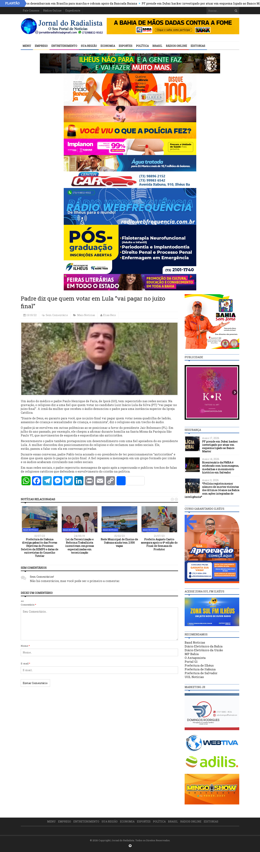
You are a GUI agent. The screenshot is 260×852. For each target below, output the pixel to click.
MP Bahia (192, 654)
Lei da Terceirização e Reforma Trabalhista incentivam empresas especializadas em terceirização (79, 546)
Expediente (72, 10)
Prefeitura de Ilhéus (199, 665)
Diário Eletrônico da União (204, 650)
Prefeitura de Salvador (201, 673)
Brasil (157, 46)
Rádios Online (52, 10)
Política (142, 46)
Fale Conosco (31, 10)
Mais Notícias (86, 315)
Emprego (41, 46)
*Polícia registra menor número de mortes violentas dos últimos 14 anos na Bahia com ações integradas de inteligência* (212, 490)
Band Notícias (195, 642)
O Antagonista (195, 658)
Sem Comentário (57, 315)
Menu (27, 46)
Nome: (25, 645)
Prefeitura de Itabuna (200, 669)
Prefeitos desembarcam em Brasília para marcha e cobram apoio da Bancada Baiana (79, 3)
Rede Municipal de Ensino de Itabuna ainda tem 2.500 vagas (119, 543)
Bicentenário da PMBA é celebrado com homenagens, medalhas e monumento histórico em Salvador (220, 467)
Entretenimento (64, 46)
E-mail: (25, 663)
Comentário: (28, 604)
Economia (108, 46)
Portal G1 (191, 661)
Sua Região (89, 46)
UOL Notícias (194, 677)
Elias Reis (109, 315)
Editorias (198, 46)
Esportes (125, 46)
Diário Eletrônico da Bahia (203, 646)
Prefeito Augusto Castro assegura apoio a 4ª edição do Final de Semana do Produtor (159, 544)
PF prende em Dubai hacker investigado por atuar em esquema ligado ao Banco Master (220, 446)
